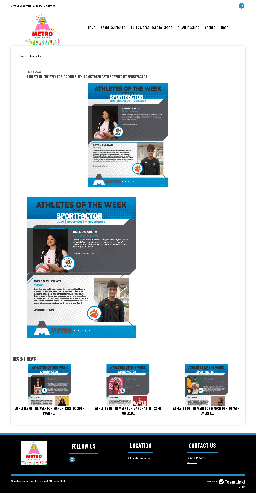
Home (91, 28)
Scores (210, 28)
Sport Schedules (113, 28)
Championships (188, 28)
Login (242, 486)
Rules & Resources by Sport (151, 28)
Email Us (192, 462)
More (224, 28)
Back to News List (31, 56)
